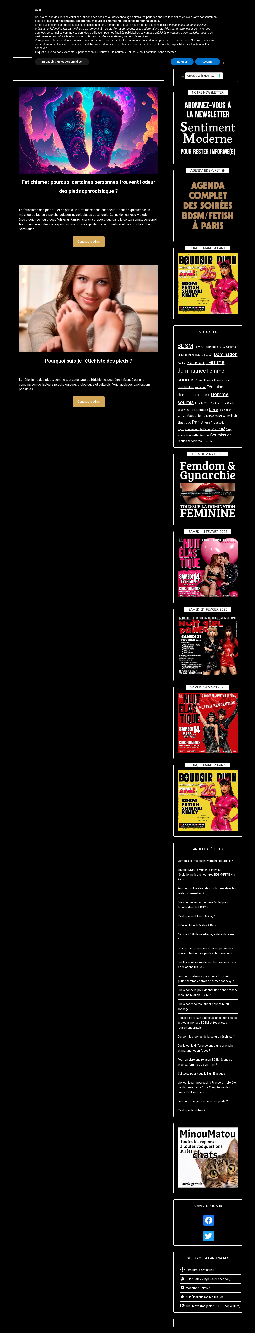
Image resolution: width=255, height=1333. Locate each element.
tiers (82, 24)
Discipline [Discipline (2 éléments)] (208, 355)
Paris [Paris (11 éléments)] (197, 422)
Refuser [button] (182, 61)
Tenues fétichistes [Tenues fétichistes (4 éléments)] (190, 441)
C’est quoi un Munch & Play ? (197, 916)
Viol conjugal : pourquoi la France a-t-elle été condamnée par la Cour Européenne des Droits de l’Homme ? (207, 1087)
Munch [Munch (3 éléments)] (210, 415)
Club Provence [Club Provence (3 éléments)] (186, 354)
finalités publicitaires (127, 32)
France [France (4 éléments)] (208, 380)
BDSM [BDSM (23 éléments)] (185, 345)
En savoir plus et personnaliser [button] (62, 61)
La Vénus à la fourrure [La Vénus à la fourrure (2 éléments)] (212, 403)
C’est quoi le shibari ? (191, 1110)
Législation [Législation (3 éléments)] (225, 409)
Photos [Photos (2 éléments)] (207, 423)
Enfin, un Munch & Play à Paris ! (198, 925)
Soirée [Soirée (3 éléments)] (181, 435)
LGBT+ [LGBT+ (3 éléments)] (189, 409)
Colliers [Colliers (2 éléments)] (199, 355)
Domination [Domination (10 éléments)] (225, 354)
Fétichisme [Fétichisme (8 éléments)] (216, 387)
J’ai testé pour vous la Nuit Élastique (201, 1073)
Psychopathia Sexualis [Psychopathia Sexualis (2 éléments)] (188, 429)
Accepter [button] (208, 61)
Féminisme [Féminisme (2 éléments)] (200, 387)
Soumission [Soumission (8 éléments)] (221, 435)
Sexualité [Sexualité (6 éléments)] (217, 429)
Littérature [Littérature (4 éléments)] (201, 410)
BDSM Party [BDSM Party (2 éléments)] (199, 347)
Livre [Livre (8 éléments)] (213, 409)
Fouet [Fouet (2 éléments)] (200, 380)
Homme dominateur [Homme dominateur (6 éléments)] (194, 395)
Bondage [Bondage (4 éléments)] (212, 347)
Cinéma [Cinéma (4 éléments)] (231, 347)
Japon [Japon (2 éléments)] (197, 403)
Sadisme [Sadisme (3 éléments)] (204, 429)
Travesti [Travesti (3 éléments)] (207, 441)
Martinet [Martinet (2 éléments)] (182, 416)
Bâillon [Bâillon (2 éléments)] (222, 347)
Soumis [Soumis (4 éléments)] (204, 435)
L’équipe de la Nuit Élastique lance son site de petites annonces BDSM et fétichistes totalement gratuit (207, 1022)
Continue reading (88, 242)
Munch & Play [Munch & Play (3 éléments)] (222, 415)
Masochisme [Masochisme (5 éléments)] (195, 416)
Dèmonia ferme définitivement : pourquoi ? (205, 861)
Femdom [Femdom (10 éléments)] (196, 362)
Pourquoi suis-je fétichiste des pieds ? (88, 360)
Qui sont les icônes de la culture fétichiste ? (206, 1036)
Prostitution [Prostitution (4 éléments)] (218, 422)
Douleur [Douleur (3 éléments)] (182, 363)
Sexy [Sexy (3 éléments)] (228, 429)
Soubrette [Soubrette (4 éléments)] (192, 435)
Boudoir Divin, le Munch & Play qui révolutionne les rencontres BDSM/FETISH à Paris (206, 874)
